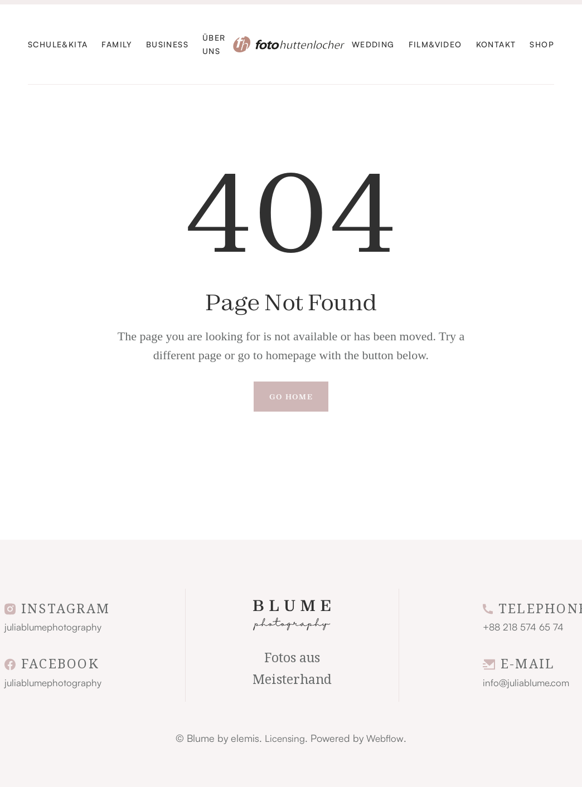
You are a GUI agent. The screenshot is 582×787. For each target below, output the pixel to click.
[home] (289, 44)
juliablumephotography (52, 627)
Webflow (385, 738)
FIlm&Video (435, 44)
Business (167, 44)
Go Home (291, 396)
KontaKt (496, 44)
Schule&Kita (58, 44)
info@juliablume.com (526, 682)
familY (116, 44)
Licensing (285, 738)
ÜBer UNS (214, 44)
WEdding (373, 44)
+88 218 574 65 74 (523, 627)
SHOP (542, 44)
